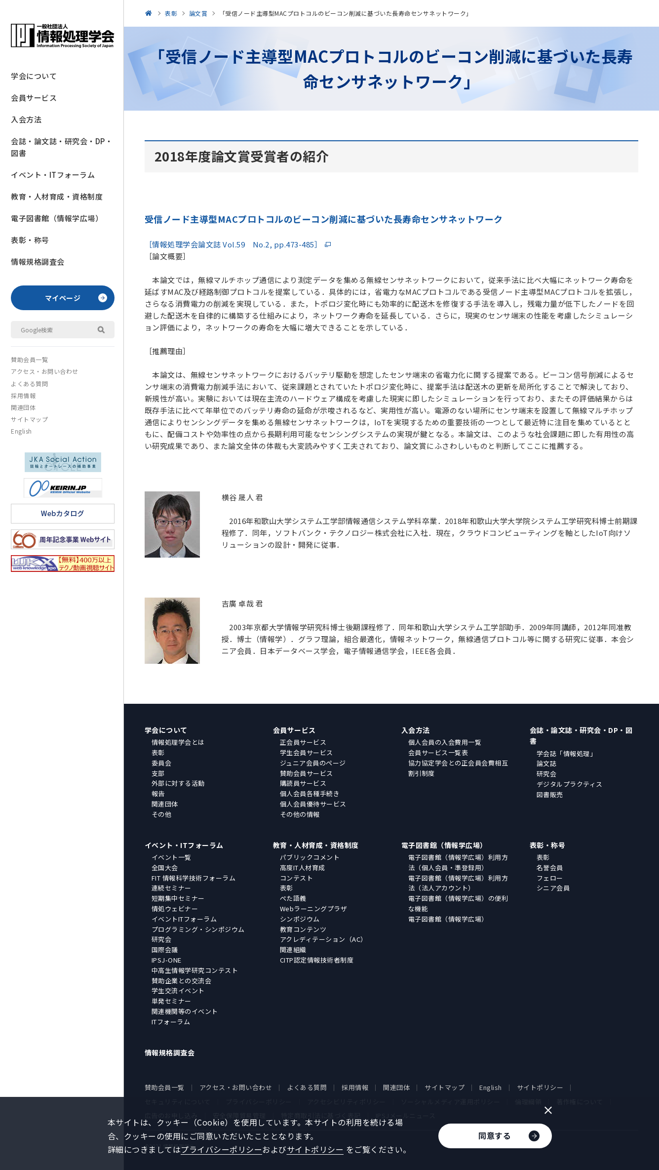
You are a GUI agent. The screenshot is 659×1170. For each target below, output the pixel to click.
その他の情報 (300, 814)
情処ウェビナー (175, 908)
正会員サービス (303, 742)
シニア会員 (553, 887)
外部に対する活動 (178, 783)
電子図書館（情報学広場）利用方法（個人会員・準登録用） (458, 862)
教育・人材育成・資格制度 (57, 196)
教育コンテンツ (303, 929)
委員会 (162, 762)
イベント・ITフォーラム (53, 174)
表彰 (158, 752)
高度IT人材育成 (302, 867)
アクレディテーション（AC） (323, 939)
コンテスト (296, 878)
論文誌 (547, 763)
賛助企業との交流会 (182, 980)
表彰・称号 (30, 240)
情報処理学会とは (178, 742)
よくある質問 (29, 383)
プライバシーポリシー (221, 1149)
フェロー (550, 878)
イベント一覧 (172, 857)
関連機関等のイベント (185, 1011)
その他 (162, 814)
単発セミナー (172, 1001)
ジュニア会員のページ (313, 762)
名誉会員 (550, 867)
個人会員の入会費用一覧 (445, 742)
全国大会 (165, 867)
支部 (158, 773)
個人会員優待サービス (313, 803)
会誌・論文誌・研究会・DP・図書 (62, 147)
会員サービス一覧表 (438, 752)
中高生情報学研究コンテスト (195, 970)
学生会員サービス (306, 752)
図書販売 (550, 794)
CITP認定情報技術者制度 (317, 960)
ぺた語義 (293, 898)
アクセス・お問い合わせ (44, 371)
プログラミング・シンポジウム (198, 929)
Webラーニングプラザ (314, 908)
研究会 (547, 773)
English (21, 431)
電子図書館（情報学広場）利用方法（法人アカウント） (458, 883)
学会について (34, 76)
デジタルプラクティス (570, 784)
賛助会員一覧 (29, 359)
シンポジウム (300, 919)
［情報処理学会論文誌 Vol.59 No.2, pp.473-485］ (233, 244)
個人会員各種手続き (310, 793)
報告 (158, 793)
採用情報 (23, 395)
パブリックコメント (310, 857)
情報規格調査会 (38, 261)
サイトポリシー (540, 1087)
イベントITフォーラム (184, 919)
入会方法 (26, 119)
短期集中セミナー (178, 898)
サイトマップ (29, 419)
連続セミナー (172, 887)
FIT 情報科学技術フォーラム (194, 878)
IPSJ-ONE (167, 960)
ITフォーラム (171, 1021)
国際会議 (165, 949)
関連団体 (23, 407)
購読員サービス (303, 783)
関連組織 (293, 949)
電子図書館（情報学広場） (57, 218)
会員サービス (34, 97)
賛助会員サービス (306, 773)
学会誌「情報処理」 (567, 753)
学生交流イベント (178, 990)
